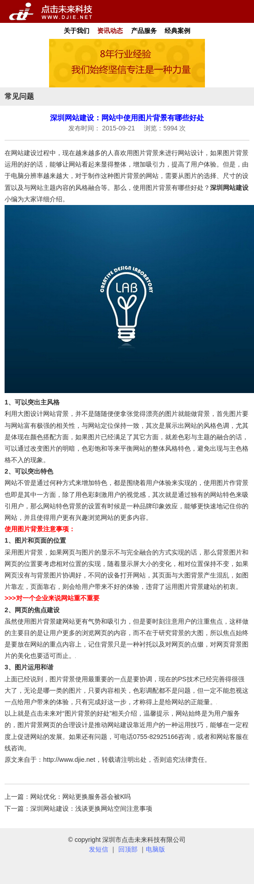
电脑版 (155, 849)
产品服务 (144, 30)
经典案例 (177, 30)
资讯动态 (110, 30)
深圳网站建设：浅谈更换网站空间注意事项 (91, 808)
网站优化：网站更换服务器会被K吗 (80, 796)
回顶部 (128, 849)
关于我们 (76, 30)
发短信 (98, 849)
